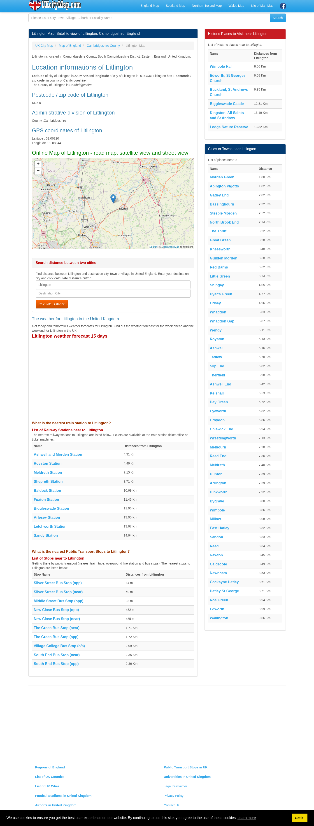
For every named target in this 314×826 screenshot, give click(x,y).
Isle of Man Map (262, 5)
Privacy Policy (174, 796)
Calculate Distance (52, 304)
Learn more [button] (246, 818)
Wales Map (236, 5)
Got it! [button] (299, 818)
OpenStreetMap (170, 246)
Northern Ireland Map (207, 5)
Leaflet (153, 246)
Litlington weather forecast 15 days (70, 336)
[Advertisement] (113, 380)
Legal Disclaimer (175, 786)
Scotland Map (175, 5)
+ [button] (38, 164)
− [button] (38, 171)
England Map (149, 5)
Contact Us (171, 805)
